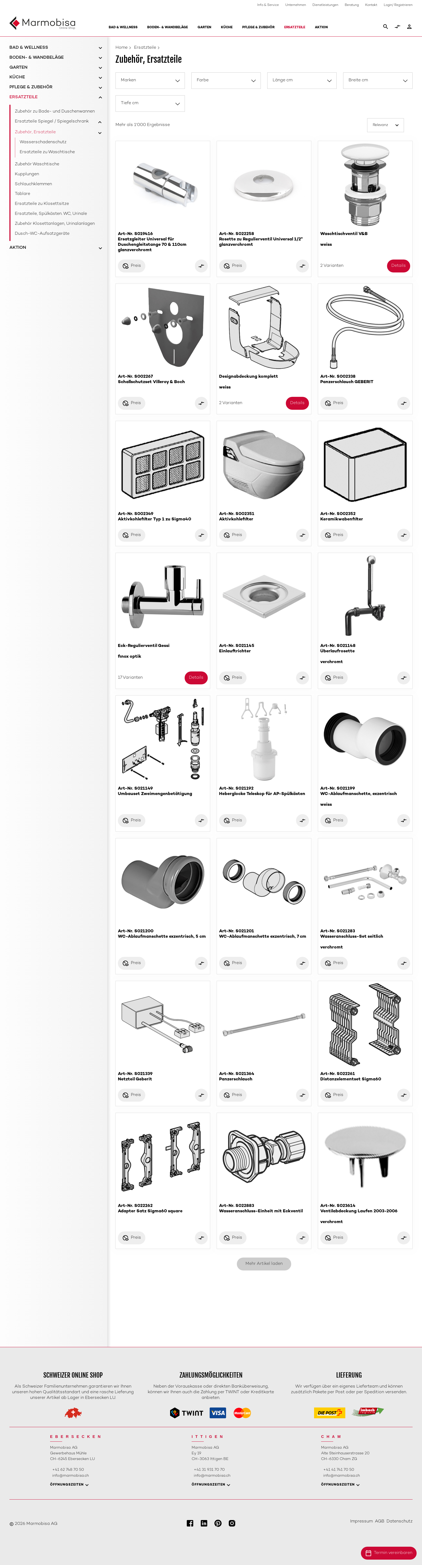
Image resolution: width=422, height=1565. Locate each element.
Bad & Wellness (123, 27)
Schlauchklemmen (33, 184)
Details (398, 266)
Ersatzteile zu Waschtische (47, 152)
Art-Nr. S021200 (163, 934)
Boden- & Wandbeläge (167, 27)
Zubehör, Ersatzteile (35, 132)
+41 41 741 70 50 (338, 1470)
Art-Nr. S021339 (163, 1077)
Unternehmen (295, 5)
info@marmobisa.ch (70, 1476)
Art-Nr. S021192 (264, 791)
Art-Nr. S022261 (365, 1077)
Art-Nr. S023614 (365, 1214)
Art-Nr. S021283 (365, 939)
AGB (379, 1521)
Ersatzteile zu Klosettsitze (42, 204)
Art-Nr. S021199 (365, 796)
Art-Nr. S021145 (264, 649)
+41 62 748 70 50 (68, 1470)
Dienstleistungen (325, 5)
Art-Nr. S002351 (264, 517)
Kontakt (371, 5)
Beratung (352, 5)
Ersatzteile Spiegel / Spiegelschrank (52, 121)
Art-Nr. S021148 (365, 654)
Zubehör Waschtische (37, 164)
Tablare (22, 194)
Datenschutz (399, 1521)
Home (121, 47)
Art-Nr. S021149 (163, 791)
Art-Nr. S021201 (264, 934)
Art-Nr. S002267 (163, 379)
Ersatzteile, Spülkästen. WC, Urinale (51, 214)
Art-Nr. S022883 (264, 1209)
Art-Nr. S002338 (365, 379)
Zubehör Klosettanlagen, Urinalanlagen (55, 224)
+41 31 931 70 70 (209, 1470)
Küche (227, 27)
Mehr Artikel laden (264, 1264)
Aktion (321, 27)
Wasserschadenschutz (43, 142)
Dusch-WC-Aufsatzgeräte (42, 234)
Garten (204, 27)
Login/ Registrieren (398, 5)
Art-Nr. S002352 (365, 517)
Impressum (361, 1521)
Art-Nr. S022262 (163, 1209)
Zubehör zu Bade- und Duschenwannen (55, 111)
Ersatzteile (294, 27)
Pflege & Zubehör (258, 27)
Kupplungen (27, 174)
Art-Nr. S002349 (163, 517)
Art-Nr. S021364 (264, 1077)
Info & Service (268, 5)
